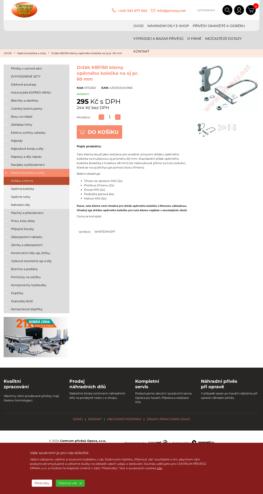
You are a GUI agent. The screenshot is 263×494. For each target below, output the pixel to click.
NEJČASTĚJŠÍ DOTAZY (215, 26)
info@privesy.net (171, 11)
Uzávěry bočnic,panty (26, 108)
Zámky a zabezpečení (27, 245)
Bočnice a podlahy (24, 269)
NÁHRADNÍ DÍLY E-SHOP (45, 26)
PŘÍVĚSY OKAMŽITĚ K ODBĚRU (95, 26)
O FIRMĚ (186, 26)
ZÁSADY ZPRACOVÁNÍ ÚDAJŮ (168, 419)
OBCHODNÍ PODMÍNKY (124, 419)
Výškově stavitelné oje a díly (31, 261)
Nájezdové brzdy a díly (27, 148)
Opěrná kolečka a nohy (31, 53)
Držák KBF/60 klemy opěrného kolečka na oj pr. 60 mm (86, 53)
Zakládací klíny (21, 124)
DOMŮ (78, 419)
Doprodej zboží (22, 301)
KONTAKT (245, 26)
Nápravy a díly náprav (26, 156)
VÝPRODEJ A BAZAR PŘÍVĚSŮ (150, 26)
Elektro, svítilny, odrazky (28, 132)
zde (159, 468)
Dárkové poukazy (23, 84)
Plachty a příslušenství (27, 213)
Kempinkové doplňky (27, 309)
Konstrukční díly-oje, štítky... (31, 253)
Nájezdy (17, 140)
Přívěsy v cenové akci (26, 68)
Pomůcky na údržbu (26, 277)
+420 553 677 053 (132, 11)
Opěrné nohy (20, 197)
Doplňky (17, 293)
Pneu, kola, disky (23, 221)
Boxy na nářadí (21, 116)
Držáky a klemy (22, 181)
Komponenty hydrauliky (28, 285)
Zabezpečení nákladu (26, 237)
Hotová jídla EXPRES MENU (31, 92)
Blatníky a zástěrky (24, 100)
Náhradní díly (20, 205)
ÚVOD (15, 26)
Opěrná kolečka (22, 189)
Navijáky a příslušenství (28, 164)
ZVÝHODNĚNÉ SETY (26, 76)
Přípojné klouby (22, 229)
